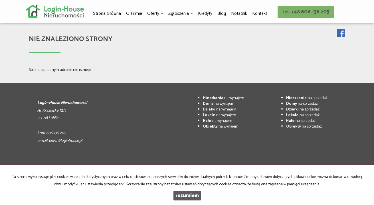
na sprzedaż (306, 98)
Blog (221, 13)
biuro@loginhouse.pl (65, 141)
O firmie (134, 13)
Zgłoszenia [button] (180, 13)
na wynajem (223, 98)
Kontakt (259, 13)
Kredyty (205, 13)
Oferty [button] (155, 13)
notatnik (239, 13)
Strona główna (107, 13)
